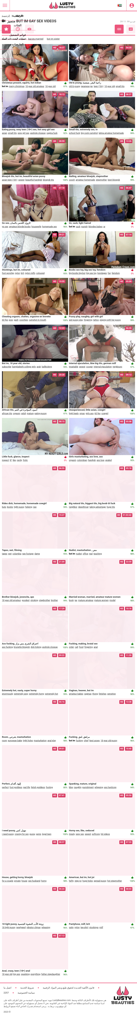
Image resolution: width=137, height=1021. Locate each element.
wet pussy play (76, 320)
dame (37, 554)
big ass (16, 974)
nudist (79, 554)
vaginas (88, 694)
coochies (23, 320)
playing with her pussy (110, 320)
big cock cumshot (89, 133)
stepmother (101, 180)
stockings (93, 927)
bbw (71, 787)
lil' (11, 460)
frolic (25, 460)
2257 (6, 992)
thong (95, 694)
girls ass (90, 413)
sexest (21, 180)
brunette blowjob (22, 647)
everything (35, 974)
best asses (94, 741)
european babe (15, 741)
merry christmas (16, 86)
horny (44, 881)
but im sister (53, 38)
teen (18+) (98, 86)
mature (30, 413)
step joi (78, 881)
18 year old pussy (109, 741)
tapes (4, 554)
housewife (36, 227)
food (81, 647)
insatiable (73, 367)
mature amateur (85, 600)
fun (109, 273)
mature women (101, 600)
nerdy (19, 460)
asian (4, 133)
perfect (5, 787)
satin (71, 927)
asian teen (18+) (9, 180)
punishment (88, 787)
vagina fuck (52, 133)
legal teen (46, 834)
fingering (88, 320)
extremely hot (51, 694)
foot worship (8, 273)
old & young (74, 86)
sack (78, 227)
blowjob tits (48, 180)
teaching (97, 554)
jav (76, 600)
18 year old (50, 86)
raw (34, 507)
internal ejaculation (103, 367)
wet (10, 554)
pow (11, 320)
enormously (7, 694)
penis (38, 834)
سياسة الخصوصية (26, 992)
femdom (116, 273)
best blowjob (114, 180)
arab (39, 367)
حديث (18, 29)
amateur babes (76, 694)
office (85, 554)
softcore (96, 834)
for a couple (7, 881)
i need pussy (8, 834)
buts (4, 507)
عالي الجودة (131, 29)
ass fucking (7, 647)
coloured (40, 273)
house (24, 881)
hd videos (105, 834)
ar (104, 227)
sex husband (34, 881)
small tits (120, 86)
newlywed (21, 927)
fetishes (102, 694)
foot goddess (16, 787)
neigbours (117, 367)
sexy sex (80, 834)
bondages (102, 273)
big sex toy (91, 273)
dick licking (36, 647)
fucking (79, 741)
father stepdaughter (50, 974)
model (112, 600)
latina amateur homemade (111, 133)
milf (101, 927)
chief (86, 741)
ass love (101, 460)
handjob (92, 460)
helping (28, 507)
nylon (17, 273)
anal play (51, 741)
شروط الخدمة (27, 987)
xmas (82, 413)
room (4, 741)
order (71, 647)
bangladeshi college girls (24, 367)
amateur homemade (85, 180)
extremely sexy (21, 694)
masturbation (40, 741)
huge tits (111, 507)
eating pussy (41, 413)
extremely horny (36, 694)
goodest (26, 600)
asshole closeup (38, 133)
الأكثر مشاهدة (29, 29)
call (76, 647)
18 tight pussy (8, 927)
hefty (71, 881)
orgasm (16, 413)
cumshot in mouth (37, 320)
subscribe (6, 367)
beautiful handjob (33, 180)
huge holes (87, 881)
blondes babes (95, 227)
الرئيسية (6, 15)
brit (22, 273)
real (91, 554)
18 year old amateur (34, 86)
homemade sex (49, 227)
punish (84, 227)
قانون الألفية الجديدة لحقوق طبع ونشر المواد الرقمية (68, 987)
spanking (25, 974)
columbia (16, 554)
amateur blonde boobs (20, 227)
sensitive (111, 694)
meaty (72, 834)
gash (16, 320)
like (14, 460)
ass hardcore (110, 787)
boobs (10, 507)
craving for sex (22, 834)
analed (108, 460)
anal (96, 647)
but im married (35, 38)
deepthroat (83, 507)
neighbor (73, 507)
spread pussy (100, 881)
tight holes (28, 741)
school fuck (74, 133)
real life (26, 787)
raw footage (28, 554)
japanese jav (87, 86)
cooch (72, 180)
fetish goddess (38, 787)
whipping (99, 787)
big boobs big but (77, 273)
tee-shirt (84, 927)
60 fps (5, 320)
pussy (32, 834)
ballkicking (47, 367)
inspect (5, 460)
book (71, 600)
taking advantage (97, 507)
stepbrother (44, 600)
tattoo (96, 320)
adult (23, 413)
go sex (5, 227)
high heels (74, 413)
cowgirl (104, 413)
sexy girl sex (23, 133)
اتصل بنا (7, 987)
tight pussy (19, 507)
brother (54, 600)
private (17, 881)
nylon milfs (30, 273)
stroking (34, 600)
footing (49, 787)
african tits (7, 413)
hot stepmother (114, 881)
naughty (78, 787)
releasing (45, 927)
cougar (89, 367)
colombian (82, 460)
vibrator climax (34, 927)
